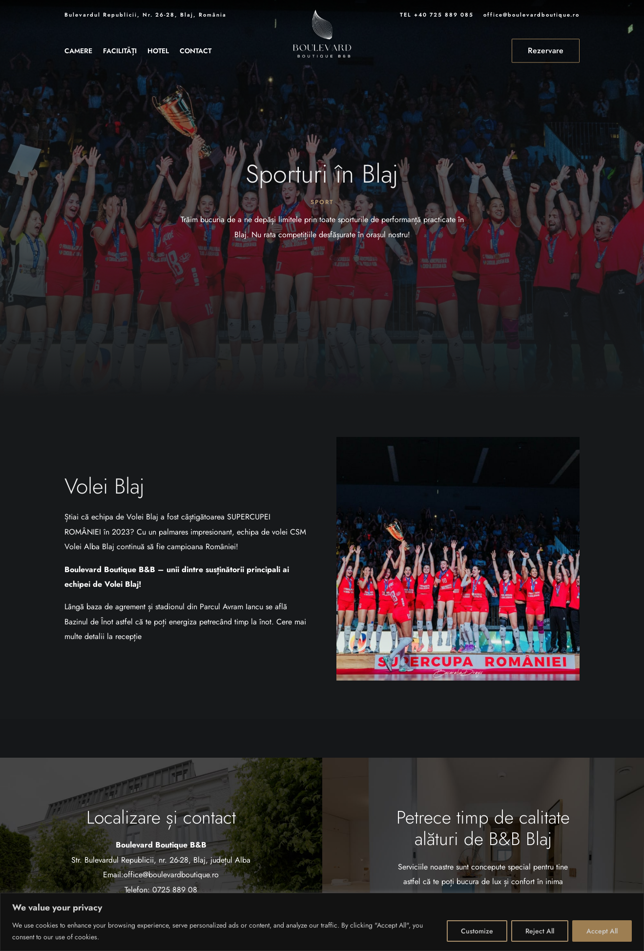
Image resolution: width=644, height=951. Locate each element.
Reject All (539, 931)
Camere (78, 51)
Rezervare (545, 50)
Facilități (120, 51)
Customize (477, 931)
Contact (195, 51)
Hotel (158, 51)
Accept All (602, 931)
